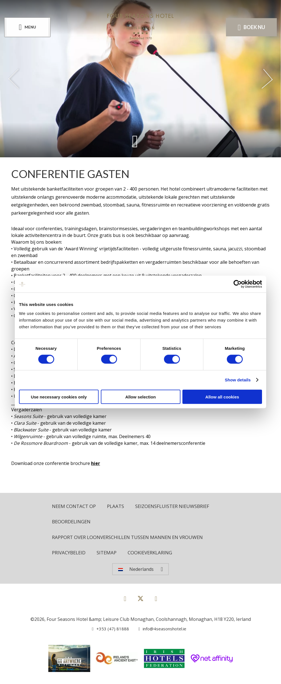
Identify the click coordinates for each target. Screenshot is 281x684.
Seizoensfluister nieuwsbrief (180, 506)
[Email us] (160, 631)
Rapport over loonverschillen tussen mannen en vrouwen (134, 538)
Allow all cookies (222, 396)
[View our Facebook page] (125, 600)
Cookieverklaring (156, 554)
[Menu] (29, 27)
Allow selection (140, 396)
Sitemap (109, 554)
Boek (250, 27)
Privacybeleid (70, 554)
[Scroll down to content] (135, 141)
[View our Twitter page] (140, 602)
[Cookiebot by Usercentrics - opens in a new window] (237, 284)
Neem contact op (75, 506)
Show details (238, 379)
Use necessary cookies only (59, 396)
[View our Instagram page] (156, 600)
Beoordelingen (73, 522)
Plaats (120, 506)
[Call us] (108, 631)
